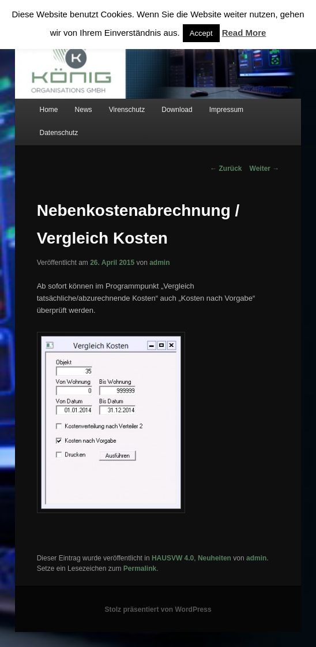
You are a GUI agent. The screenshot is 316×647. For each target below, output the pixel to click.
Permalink (139, 568)
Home (48, 110)
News (83, 110)
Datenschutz (58, 133)
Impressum (226, 110)
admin (159, 263)
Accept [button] (201, 33)
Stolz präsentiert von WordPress (157, 609)
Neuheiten (214, 558)
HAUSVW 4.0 (173, 558)
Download (176, 110)
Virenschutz (127, 110)
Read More (244, 33)
